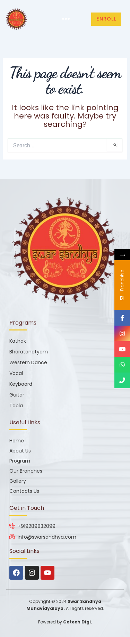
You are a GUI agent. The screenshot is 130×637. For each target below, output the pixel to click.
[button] (65, 19)
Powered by (65, 622)
